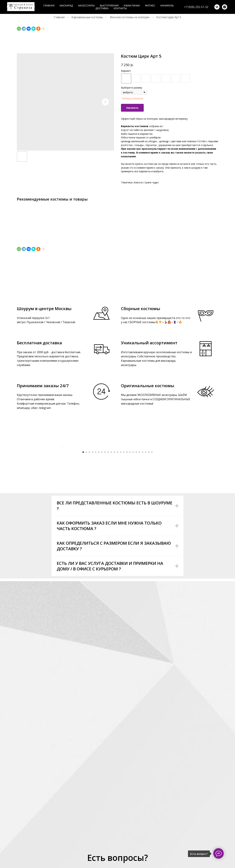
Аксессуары (86, 5)
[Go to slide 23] (152, 538)
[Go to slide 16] (130, 538)
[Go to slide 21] (145, 538)
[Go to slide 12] (117, 538)
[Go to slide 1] (83, 538)
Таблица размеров (132, 98)
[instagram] (224, 7)
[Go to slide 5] (95, 538)
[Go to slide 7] (102, 538)
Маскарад (66, 5)
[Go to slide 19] (139, 538)
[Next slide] (174, 490)
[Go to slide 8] (105, 538)
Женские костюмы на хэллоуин (129, 17)
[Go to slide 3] (89, 538)
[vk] (217, 7)
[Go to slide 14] (123, 538)
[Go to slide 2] (86, 538)
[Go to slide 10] (111, 538)
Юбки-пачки (132, 5)
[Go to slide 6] (98, 538)
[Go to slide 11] (114, 538)
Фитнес (150, 5)
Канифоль (167, 5)
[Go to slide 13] (120, 538)
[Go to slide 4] (92, 538)
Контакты (120, 8)
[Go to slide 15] (127, 538)
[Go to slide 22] (148, 538)
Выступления (109, 5)
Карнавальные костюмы (87, 17)
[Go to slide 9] (108, 538)
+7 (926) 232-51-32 (196, 7)
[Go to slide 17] (133, 538)
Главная (48, 5)
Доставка (102, 8)
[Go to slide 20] (142, 538)
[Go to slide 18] (136, 538)
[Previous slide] (60, 490)
